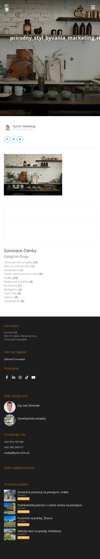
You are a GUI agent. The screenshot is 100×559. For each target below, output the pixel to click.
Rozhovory (10, 285)
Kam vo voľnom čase (17, 266)
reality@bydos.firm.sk (17, 453)
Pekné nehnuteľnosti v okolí (21, 274)
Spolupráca (11, 289)
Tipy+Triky (10, 293)
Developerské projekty (18, 262)
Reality (8, 278)
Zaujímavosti (12, 301)
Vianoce (9, 297)
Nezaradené (11, 270)
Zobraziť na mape (14, 359)
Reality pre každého (16, 281)
